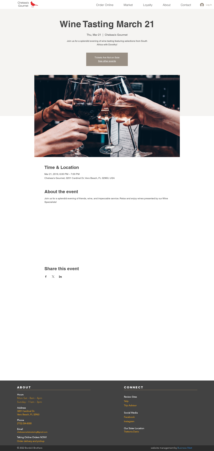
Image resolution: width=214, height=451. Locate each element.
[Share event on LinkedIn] (60, 276)
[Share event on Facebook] (45, 276)
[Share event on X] (53, 276)
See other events (107, 61)
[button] (128, 3)
